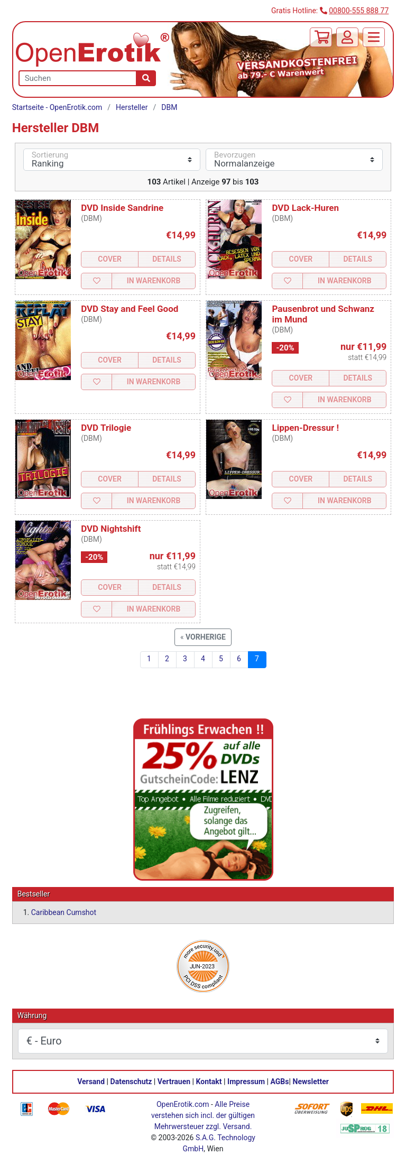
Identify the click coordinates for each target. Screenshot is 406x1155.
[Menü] (374, 37)
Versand (91, 1081)
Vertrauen (174, 1081)
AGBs (280, 1081)
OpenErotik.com (182, 1104)
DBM (169, 107)
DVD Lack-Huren (305, 207)
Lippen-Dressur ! (305, 427)
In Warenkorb (154, 280)
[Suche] (146, 78)
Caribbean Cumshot (63, 912)
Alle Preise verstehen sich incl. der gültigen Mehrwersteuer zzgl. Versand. (203, 1115)
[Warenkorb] (321, 37)
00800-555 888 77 (359, 10)
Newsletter (311, 1081)
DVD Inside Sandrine (122, 207)
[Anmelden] (347, 37)
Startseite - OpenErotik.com (57, 107)
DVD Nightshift (111, 528)
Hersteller (131, 107)
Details (166, 259)
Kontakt (209, 1081)
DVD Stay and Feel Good (129, 308)
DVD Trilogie (106, 427)
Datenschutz (131, 1081)
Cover (110, 259)
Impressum (246, 1081)
